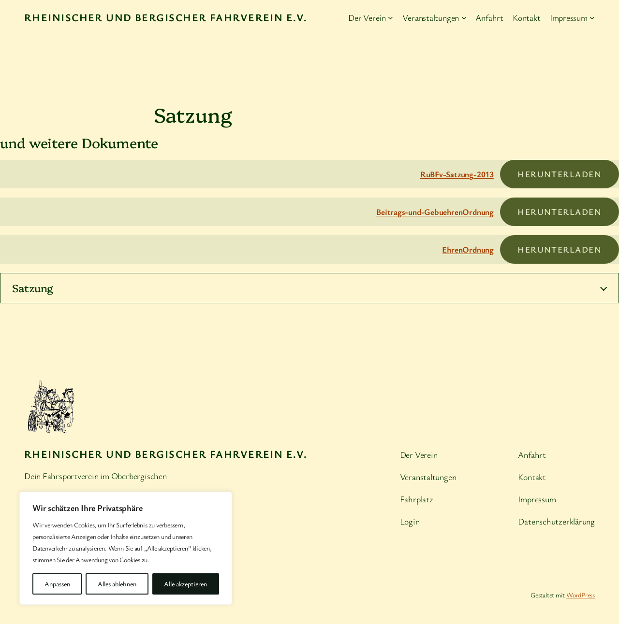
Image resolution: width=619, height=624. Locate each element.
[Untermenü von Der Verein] (390, 17)
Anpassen (57, 583)
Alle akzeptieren (185, 583)
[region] (125, 548)
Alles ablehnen (117, 583)
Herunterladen (559, 174)
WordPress (580, 594)
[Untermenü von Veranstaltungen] (464, 17)
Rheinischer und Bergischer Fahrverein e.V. (165, 17)
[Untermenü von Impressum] (592, 17)
